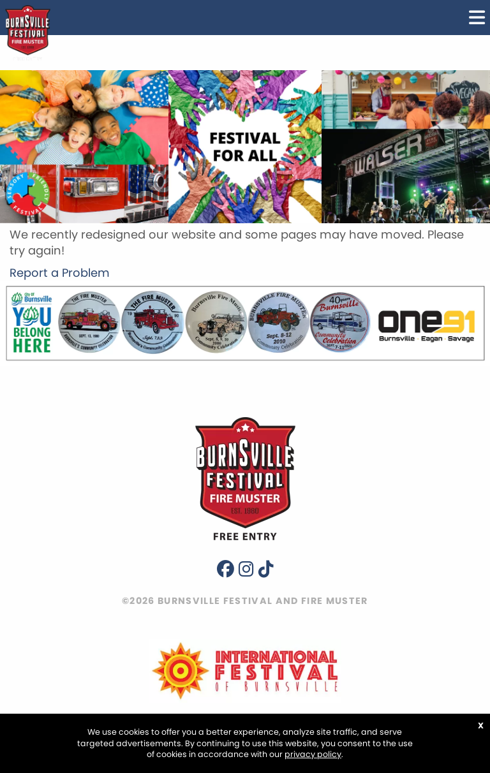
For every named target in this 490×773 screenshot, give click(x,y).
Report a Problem (60, 273)
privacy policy (313, 754)
